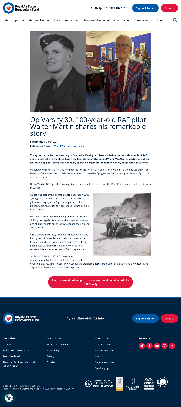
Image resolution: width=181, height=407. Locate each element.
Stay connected (64, 20)
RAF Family (78, 146)
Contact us (141, 20)
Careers (7, 344)
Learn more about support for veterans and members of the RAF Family (90, 282)
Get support (13, 20)
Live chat (99, 356)
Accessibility (53, 350)
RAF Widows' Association (16, 350)
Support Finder (145, 8)
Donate (169, 8)
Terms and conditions (58, 344)
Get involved (37, 20)
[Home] (21, 8)
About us (120, 20)
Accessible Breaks (12, 356)
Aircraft (48, 146)
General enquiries (104, 362)
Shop (160, 20)
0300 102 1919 (102, 344)
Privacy (50, 356)
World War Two (62, 146)
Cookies (51, 362)
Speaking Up (102, 368)
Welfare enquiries (104, 350)
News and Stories (94, 20)
